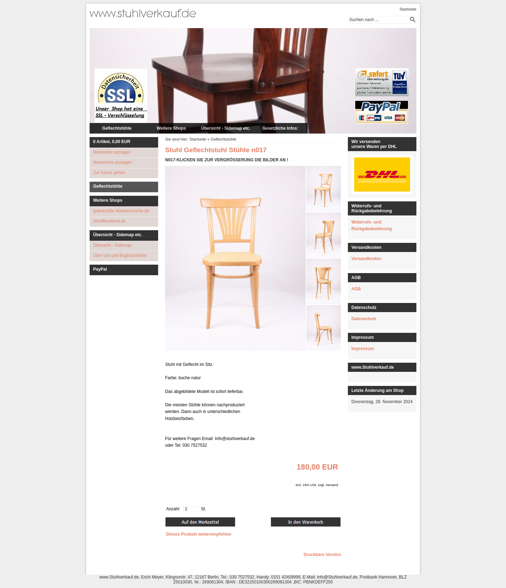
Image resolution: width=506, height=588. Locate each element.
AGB (356, 288)
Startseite (408, 9)
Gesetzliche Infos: (280, 128)
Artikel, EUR (111, 141)
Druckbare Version (322, 554)
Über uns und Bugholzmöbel (119, 255)
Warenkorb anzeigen (112, 162)
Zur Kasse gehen (109, 172)
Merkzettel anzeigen (112, 152)
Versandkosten (366, 258)
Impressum (362, 348)
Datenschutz (363, 318)
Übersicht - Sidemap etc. (225, 128)
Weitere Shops (171, 128)
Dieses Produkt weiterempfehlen (198, 534)
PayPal (100, 269)
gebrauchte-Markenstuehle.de (121, 210)
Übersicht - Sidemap (112, 245)
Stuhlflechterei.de (109, 221)
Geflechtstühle (116, 128)
